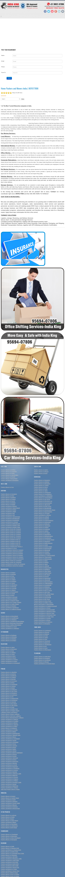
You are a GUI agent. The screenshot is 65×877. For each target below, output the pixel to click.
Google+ (55, 11)
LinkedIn (59, 11)
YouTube (52, 11)
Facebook (45, 11)
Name (2, 50)
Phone (3, 62)
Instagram (62, 11)
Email (2, 56)
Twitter (48, 11)
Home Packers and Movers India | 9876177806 (19, 83)
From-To (3, 68)
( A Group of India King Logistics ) (41, 875)
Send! (9, 73)
